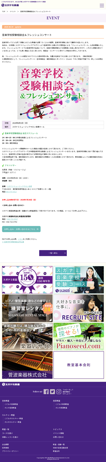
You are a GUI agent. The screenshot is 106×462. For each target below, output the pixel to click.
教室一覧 (5, 429)
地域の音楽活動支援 (60, 447)
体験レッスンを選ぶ (10, 437)
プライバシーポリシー (10, 451)
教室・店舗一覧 (59, 444)
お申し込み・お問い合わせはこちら (19, 229)
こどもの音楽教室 (11, 404)
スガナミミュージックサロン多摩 (19, 186)
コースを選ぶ (7, 433)
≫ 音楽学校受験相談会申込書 (13, 242)
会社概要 (5, 444)
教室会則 (56, 451)
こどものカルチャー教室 (14, 418)
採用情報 (5, 447)
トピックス (57, 429)
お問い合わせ (58, 437)
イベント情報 (58, 433)
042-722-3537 (12, 219)
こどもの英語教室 (62, 404)
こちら (20, 239)
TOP (3, 11)
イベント (13, 11)
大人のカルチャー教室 (13, 422)
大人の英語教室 (61, 407)
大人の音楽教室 (10, 407)
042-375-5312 (11, 191)
